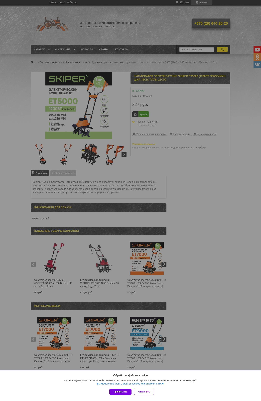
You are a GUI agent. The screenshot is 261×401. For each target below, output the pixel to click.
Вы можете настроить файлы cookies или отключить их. (129, 384)
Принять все (120, 391)
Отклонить (145, 391)
